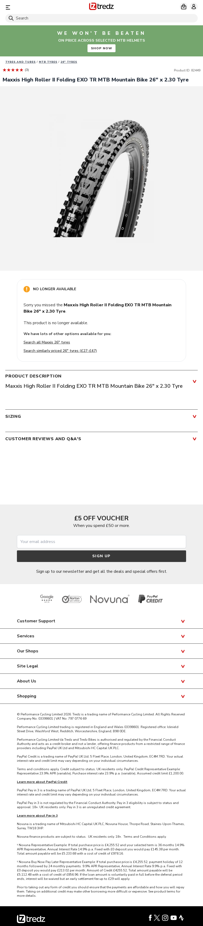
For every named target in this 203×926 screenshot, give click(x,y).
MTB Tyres (48, 62)
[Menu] (36, 7)
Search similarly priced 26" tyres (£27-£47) (60, 350)
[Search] (101, 18)
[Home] (101, 7)
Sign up (101, 556)
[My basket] (184, 7)
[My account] (194, 7)
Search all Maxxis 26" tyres (47, 342)
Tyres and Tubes (20, 62)
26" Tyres (69, 62)
